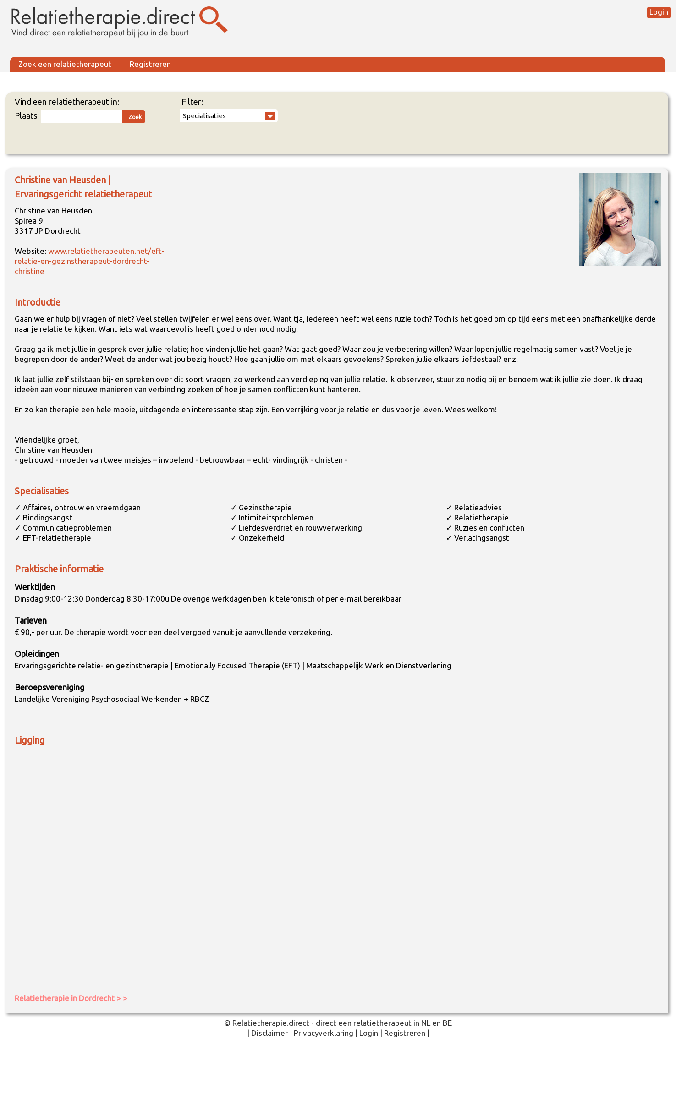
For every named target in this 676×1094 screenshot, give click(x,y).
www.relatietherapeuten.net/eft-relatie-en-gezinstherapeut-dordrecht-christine (89, 260)
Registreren (150, 64)
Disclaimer (269, 1032)
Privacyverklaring (323, 1032)
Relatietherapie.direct (270, 1022)
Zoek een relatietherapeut (64, 64)
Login (658, 11)
